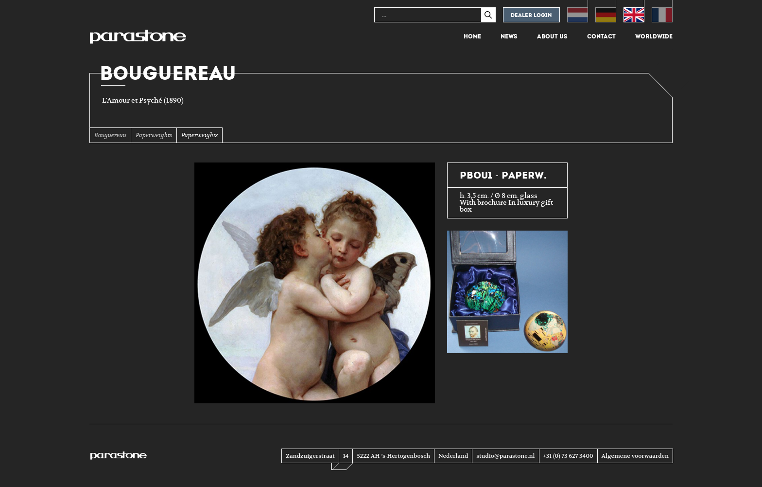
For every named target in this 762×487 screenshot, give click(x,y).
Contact (601, 36)
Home (472, 36)
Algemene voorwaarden (635, 456)
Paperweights (154, 135)
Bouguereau (110, 135)
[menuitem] (577, 11)
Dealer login (531, 15)
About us (552, 36)
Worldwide (654, 36)
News (509, 36)
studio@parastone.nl (505, 456)
